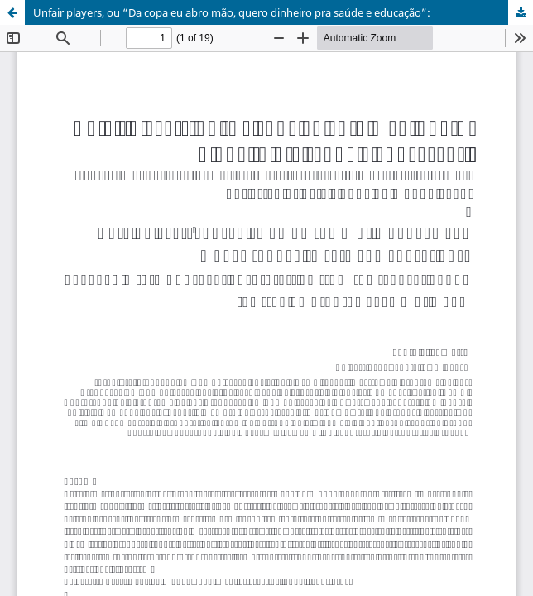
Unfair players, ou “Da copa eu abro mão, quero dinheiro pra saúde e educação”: (231, 12)
